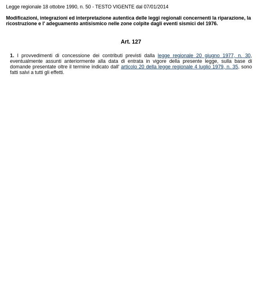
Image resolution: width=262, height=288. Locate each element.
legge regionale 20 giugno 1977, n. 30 (204, 55)
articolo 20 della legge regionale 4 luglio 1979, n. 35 (179, 67)
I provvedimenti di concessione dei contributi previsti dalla (84, 55)
